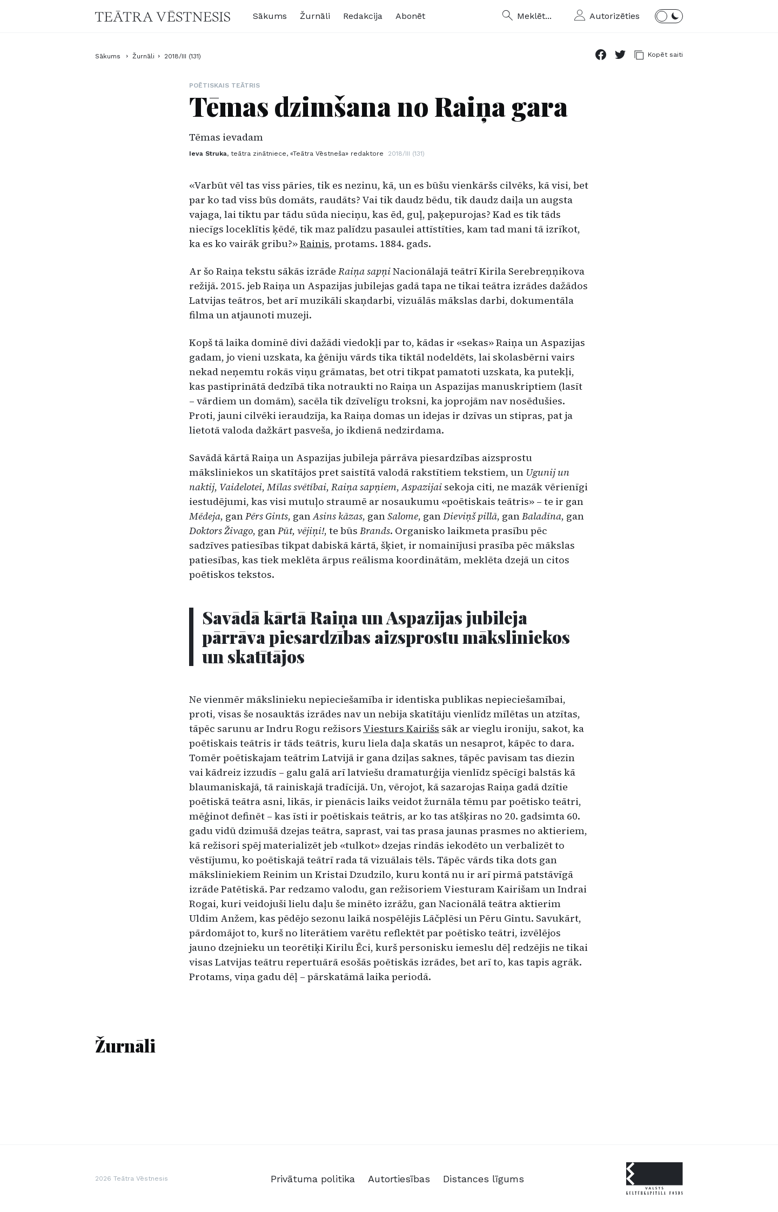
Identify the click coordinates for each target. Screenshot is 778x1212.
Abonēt (410, 16)
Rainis (315, 243)
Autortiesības (399, 1178)
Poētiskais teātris (224, 85)
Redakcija (363, 16)
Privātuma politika (313, 1178)
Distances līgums (483, 1178)
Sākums (270, 16)
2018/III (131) (182, 56)
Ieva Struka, (286, 153)
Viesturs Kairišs (401, 728)
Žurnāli (315, 16)
